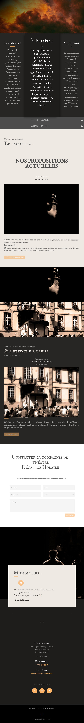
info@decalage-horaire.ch (40, 674)
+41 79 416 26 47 (40, 665)
